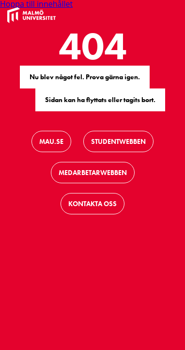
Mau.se (51, 141)
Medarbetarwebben (93, 172)
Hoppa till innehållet (36, 4)
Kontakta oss (92, 203)
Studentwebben (118, 141)
